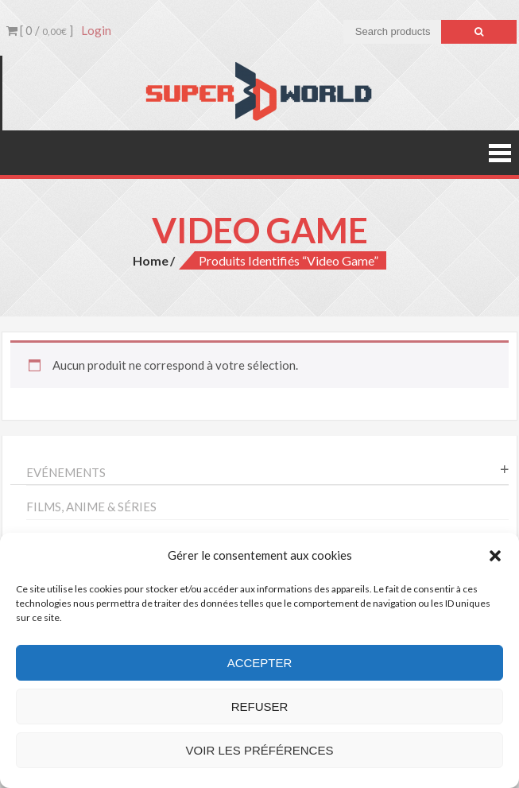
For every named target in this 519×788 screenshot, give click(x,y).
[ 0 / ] (39, 30)
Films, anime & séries (91, 506)
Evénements (66, 472)
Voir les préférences (260, 750)
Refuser (260, 706)
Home (150, 260)
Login (96, 30)
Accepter (259, 663)
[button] (495, 556)
